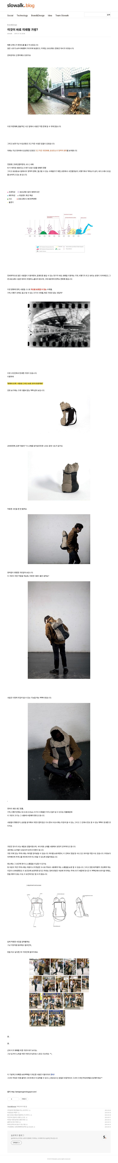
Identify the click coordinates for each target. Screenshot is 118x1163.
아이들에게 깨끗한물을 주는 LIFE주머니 (17, 1110)
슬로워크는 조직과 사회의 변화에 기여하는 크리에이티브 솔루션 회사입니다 (34, 1138)
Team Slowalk (62, 15)
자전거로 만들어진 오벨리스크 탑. (16, 1117)
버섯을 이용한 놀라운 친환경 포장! (16, 1120)
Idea (50, 15)
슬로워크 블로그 (17, 1135)
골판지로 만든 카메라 (13, 1122)
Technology (22, 15)
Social (10, 15)
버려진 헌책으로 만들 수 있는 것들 (16, 1124)
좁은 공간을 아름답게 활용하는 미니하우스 (18, 1115)
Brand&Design (37, 15)
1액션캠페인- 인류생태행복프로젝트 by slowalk (20, 1127)
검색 (108, 15)
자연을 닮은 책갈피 (12, 1112)
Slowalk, (54, 1159)
